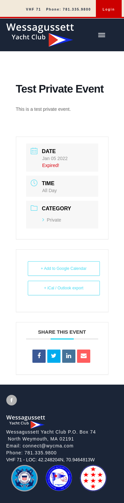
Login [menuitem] (109, 9)
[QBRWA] (93, 488)
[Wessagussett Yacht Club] (65, 33)
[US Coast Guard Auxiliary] (24, 489)
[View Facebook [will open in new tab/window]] (11, 400)
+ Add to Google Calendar (63, 268)
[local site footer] (62, 444)
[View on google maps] (62, 435)
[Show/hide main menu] (101, 35)
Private (52, 220)
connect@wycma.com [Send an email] (48, 445)
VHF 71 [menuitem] (33, 9)
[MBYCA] (59, 489)
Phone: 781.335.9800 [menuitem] (68, 9)
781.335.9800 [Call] (40, 452)
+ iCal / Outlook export (63, 288)
